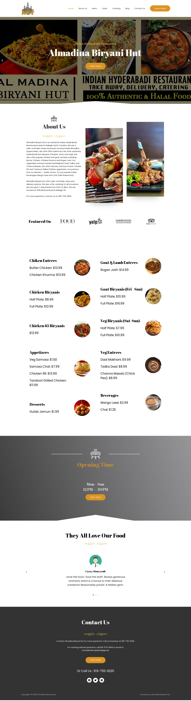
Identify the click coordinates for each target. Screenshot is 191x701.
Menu (100, 8)
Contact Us (140, 8)
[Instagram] (101, 681)
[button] (94, 102)
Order (109, 8)
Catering (119, 8)
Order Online (95, 67)
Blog (129, 8)
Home (79, 8)
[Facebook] (89, 681)
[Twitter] (95, 681)
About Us (89, 8)
